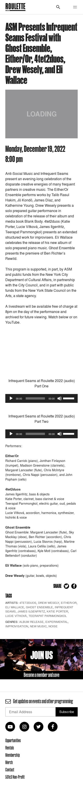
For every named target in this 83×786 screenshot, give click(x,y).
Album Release (31, 622)
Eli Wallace (14, 607)
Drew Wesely (48, 603)
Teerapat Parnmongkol (48, 616)
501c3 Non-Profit (15, 777)
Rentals (9, 748)
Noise (53, 626)
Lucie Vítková (16, 616)
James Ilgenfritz (31, 611)
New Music (38, 626)
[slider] (35, 398)
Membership (12, 755)
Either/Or (69, 603)
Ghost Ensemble (39, 607)
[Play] (11, 398)
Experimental (56, 622)
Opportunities (13, 740)
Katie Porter (57, 611)
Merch (9, 762)
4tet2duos (27, 603)
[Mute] (59, 398)
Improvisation (16, 626)
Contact (9, 769)
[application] (41, 398)
